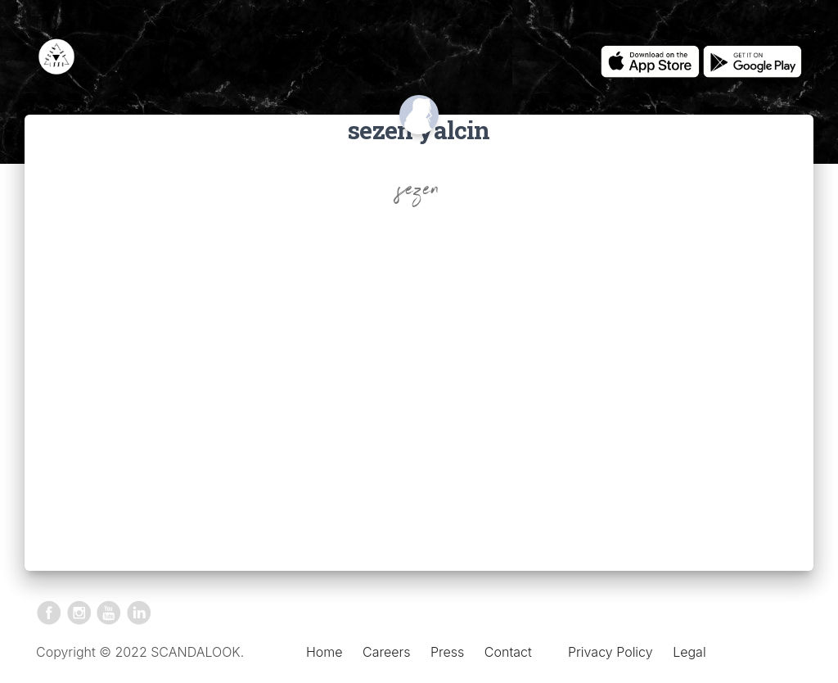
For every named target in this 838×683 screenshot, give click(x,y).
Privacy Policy (610, 652)
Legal (689, 652)
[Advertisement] (419, 374)
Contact (508, 652)
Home (324, 652)
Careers (386, 652)
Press (447, 652)
